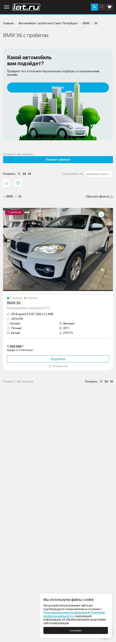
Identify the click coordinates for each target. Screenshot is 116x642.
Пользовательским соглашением (65, 612)
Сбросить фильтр (99, 196)
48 (29, 173)
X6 (4, 209)
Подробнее (58, 359)
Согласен (76, 630)
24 (24, 173)
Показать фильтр (58, 159)
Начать (58, 87)
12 (19, 173)
